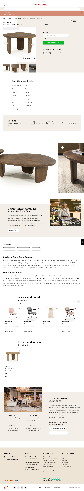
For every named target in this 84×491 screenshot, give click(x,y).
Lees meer (53, 267)
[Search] (42, 8)
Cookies (64, 468)
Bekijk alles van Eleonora (25, 303)
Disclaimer (48, 487)
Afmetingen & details (53, 49)
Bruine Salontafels (9, 249)
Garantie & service (48, 460)
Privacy (41, 487)
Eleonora (28, 105)
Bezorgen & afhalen (49, 456)
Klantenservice (49, 453)
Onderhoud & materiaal (50, 468)
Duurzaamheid (66, 462)
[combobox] (56, 35)
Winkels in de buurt (67, 466)
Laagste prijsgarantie (49, 462)
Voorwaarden (57, 487)
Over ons (64, 456)
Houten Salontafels (23, 249)
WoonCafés (65, 464)
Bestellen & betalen (49, 466)
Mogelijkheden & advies (53, 53)
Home (4, 18)
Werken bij (65, 460)
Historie (64, 458)
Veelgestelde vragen (49, 470)
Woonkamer (10, 18)
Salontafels (18, 18)
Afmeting (45, 32)
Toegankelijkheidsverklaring (51, 471)
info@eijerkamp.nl (11, 459)
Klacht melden (47, 464)
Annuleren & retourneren (50, 458)
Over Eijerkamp (68, 453)
